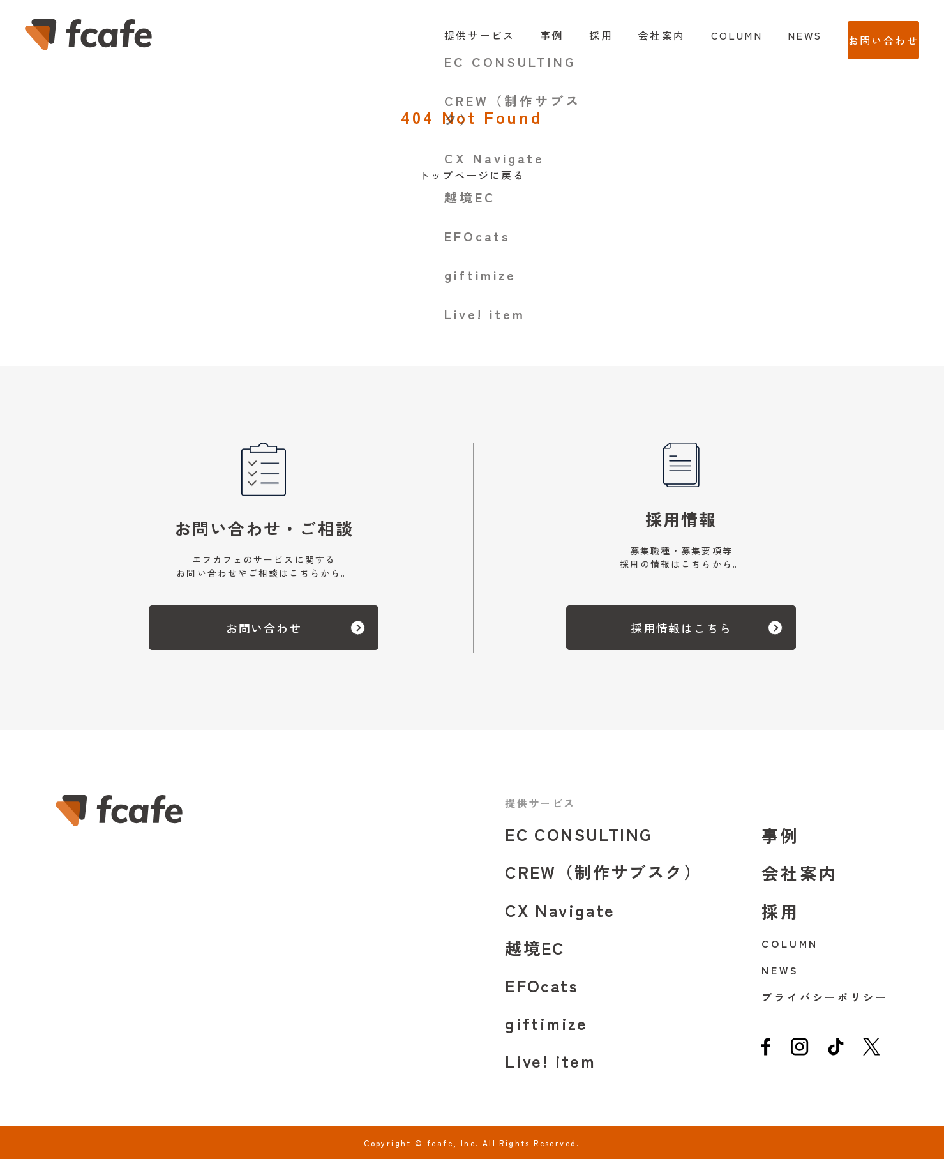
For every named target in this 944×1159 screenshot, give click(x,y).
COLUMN (710, 35)
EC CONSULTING (578, 833)
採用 (575, 35)
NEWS (778, 35)
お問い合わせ (870, 35)
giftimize (546, 1022)
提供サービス (453, 35)
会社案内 (635, 35)
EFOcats (541, 985)
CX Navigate (560, 909)
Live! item (550, 1060)
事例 (526, 35)
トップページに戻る (472, 175)
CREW (603, 871)
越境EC (535, 947)
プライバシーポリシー (824, 996)
